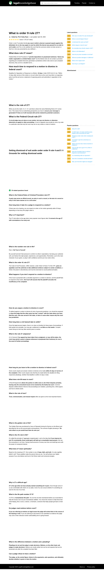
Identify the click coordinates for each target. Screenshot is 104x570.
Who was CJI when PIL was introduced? (82, 35)
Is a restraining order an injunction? (81, 155)
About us (82, 567)
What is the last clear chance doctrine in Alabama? (82, 144)
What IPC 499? (76, 129)
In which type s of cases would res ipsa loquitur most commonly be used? (82, 132)
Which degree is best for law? (79, 45)
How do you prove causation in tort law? (82, 54)
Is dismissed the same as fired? (80, 42)
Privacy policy (91, 567)
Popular (84, 3)
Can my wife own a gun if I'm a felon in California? (82, 148)
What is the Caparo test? (78, 60)
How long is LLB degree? (78, 63)
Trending (77, 3)
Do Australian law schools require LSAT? (82, 48)
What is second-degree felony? (80, 39)
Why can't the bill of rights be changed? (82, 161)
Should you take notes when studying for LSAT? (82, 136)
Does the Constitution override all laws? (82, 158)
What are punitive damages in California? (82, 57)
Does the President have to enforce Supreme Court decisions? (81, 152)
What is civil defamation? (78, 51)
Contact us (92, 3)
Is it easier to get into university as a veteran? (81, 140)
